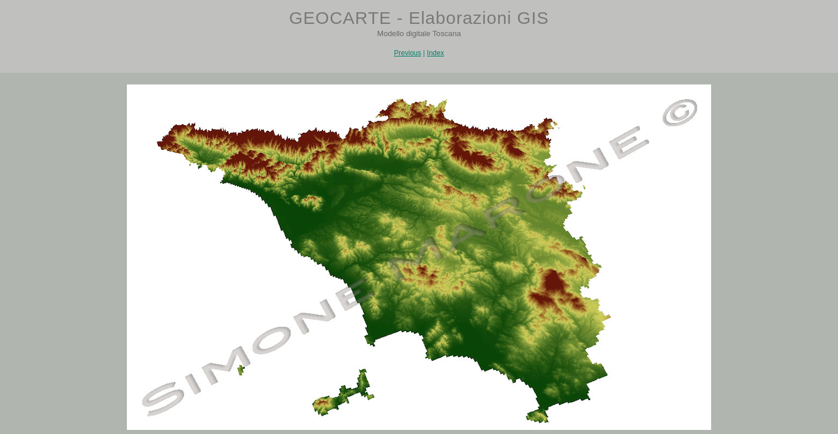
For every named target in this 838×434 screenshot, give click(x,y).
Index (435, 53)
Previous (407, 53)
